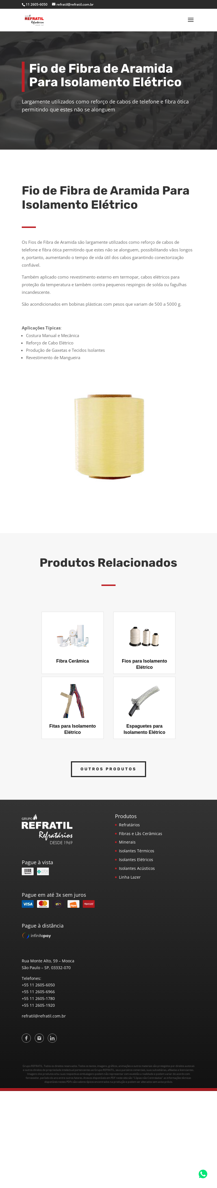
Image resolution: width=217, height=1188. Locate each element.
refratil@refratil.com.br (44, 1016)
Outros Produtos (108, 769)
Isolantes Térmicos (136, 850)
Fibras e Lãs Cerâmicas (140, 833)
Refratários (129, 824)
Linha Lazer (130, 877)
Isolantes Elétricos (136, 859)
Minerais (127, 842)
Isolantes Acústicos (137, 868)
